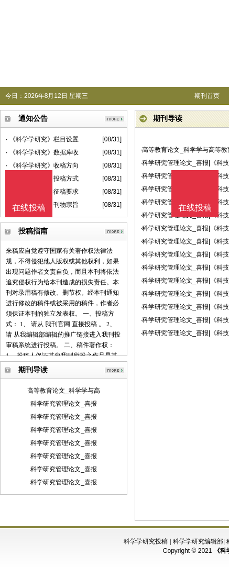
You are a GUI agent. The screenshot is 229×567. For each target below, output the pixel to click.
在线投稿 (195, 207)
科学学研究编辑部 (198, 541)
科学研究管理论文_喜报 (63, 403)
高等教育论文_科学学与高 (63, 390)
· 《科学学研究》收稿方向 (42, 165)
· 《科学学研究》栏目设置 (42, 139)
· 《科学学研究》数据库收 (42, 152)
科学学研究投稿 (146, 541)
